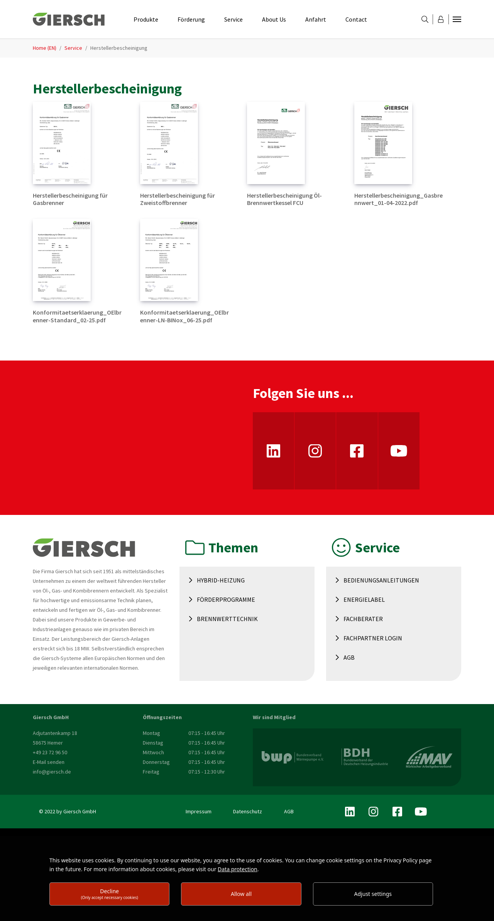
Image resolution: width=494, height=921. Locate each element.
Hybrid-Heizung (221, 580)
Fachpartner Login (372, 638)
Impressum (198, 811)
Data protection (237, 869)
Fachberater (363, 619)
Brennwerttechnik (227, 619)
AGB (349, 657)
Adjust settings (373, 893)
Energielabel (364, 599)
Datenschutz (247, 811)
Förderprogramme (226, 599)
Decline (109, 893)
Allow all (241, 893)
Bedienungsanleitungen (381, 580)
